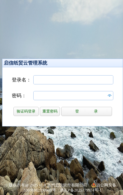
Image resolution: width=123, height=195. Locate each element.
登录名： (21, 79)
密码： (19, 95)
